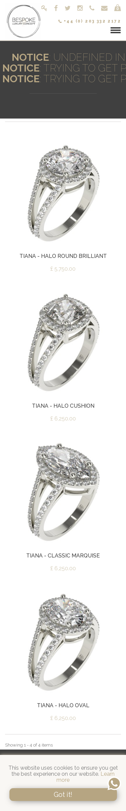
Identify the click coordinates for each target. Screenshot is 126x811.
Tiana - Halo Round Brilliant (63, 256)
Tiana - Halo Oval (63, 705)
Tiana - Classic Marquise (63, 555)
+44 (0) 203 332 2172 (89, 21)
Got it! (63, 795)
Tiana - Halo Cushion (63, 406)
